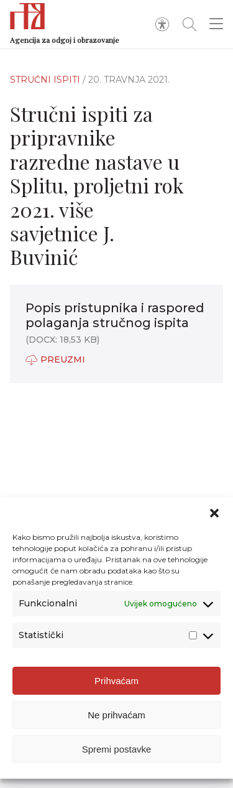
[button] (214, 513)
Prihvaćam (116, 680)
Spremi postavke (117, 749)
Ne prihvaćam (116, 715)
